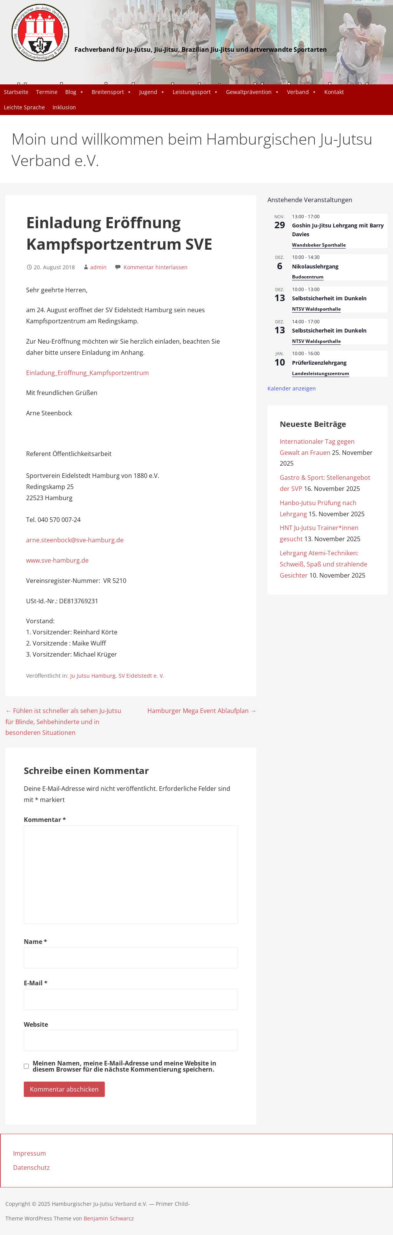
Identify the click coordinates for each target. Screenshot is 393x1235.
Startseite (16, 92)
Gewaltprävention (252, 92)
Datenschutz (31, 1167)
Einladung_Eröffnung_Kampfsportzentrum (87, 373)
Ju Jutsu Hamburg (93, 675)
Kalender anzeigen (292, 388)
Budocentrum (308, 276)
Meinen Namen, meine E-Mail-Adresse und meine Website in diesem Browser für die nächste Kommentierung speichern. (124, 1066)
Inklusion (64, 107)
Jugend (152, 92)
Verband (302, 92)
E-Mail (36, 983)
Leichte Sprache (24, 107)
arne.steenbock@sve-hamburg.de (75, 540)
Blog (74, 92)
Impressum (29, 1153)
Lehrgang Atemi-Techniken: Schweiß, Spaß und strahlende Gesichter (323, 564)
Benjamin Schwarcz (109, 1218)
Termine (47, 92)
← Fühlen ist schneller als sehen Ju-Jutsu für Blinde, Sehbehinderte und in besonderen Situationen (63, 721)
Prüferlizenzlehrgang (319, 362)
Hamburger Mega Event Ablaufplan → (201, 710)
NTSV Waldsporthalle (316, 309)
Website (36, 1024)
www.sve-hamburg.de (57, 560)
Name (35, 941)
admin (98, 267)
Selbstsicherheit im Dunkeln (329, 298)
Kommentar (45, 819)
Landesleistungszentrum (320, 373)
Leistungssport (195, 92)
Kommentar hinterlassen (156, 267)
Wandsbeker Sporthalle (319, 245)
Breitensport (112, 92)
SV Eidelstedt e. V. (141, 675)
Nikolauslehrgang (315, 266)
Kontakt (334, 92)
